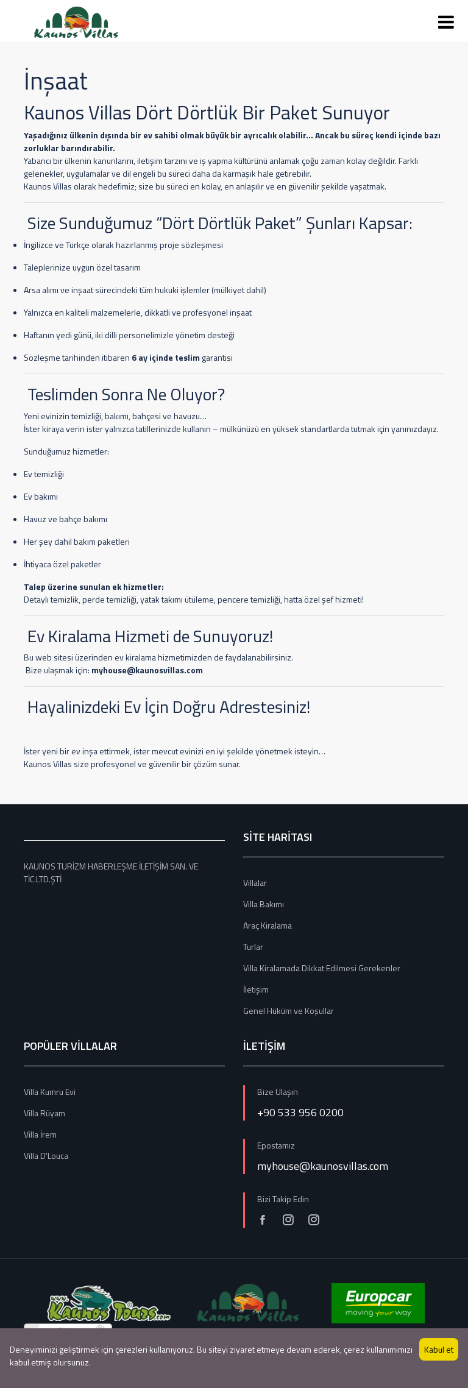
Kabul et (438, 1349)
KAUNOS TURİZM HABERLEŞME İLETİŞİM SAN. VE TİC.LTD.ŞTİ (111, 872)
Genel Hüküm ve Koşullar (288, 1010)
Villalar (255, 882)
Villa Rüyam (44, 1113)
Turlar (253, 946)
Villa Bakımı (263, 904)
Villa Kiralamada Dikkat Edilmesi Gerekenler (321, 967)
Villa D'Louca (46, 1155)
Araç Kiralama (267, 925)
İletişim (256, 989)
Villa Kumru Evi (50, 1091)
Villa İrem (40, 1134)
